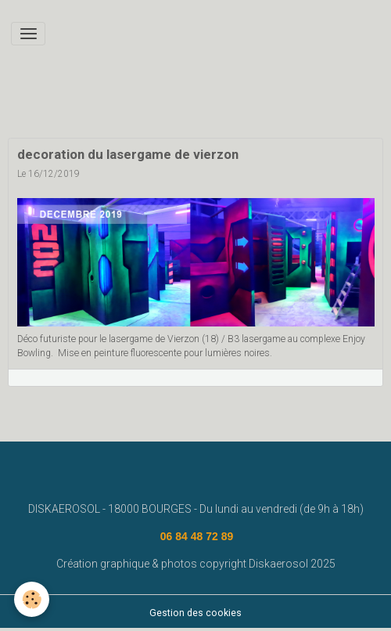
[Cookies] (31, 599)
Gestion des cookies (195, 613)
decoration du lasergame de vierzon (128, 154)
